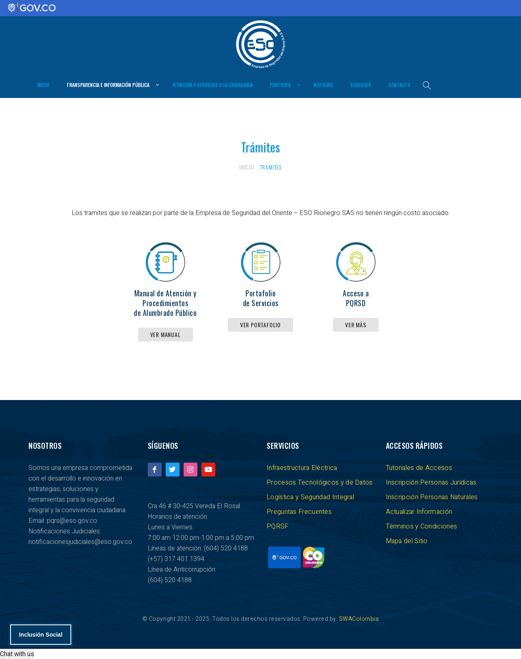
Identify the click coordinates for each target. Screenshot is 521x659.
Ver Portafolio (260, 324)
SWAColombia (359, 618)
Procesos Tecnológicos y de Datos (320, 482)
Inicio (246, 166)
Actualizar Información (419, 511)
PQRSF (278, 526)
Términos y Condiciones (422, 526)
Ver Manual (165, 334)
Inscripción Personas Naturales (432, 497)
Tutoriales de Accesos (419, 467)
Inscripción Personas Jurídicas (431, 482)
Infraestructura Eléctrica (302, 467)
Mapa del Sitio (407, 541)
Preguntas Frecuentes (299, 511)
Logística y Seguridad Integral (310, 497)
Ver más (355, 324)
